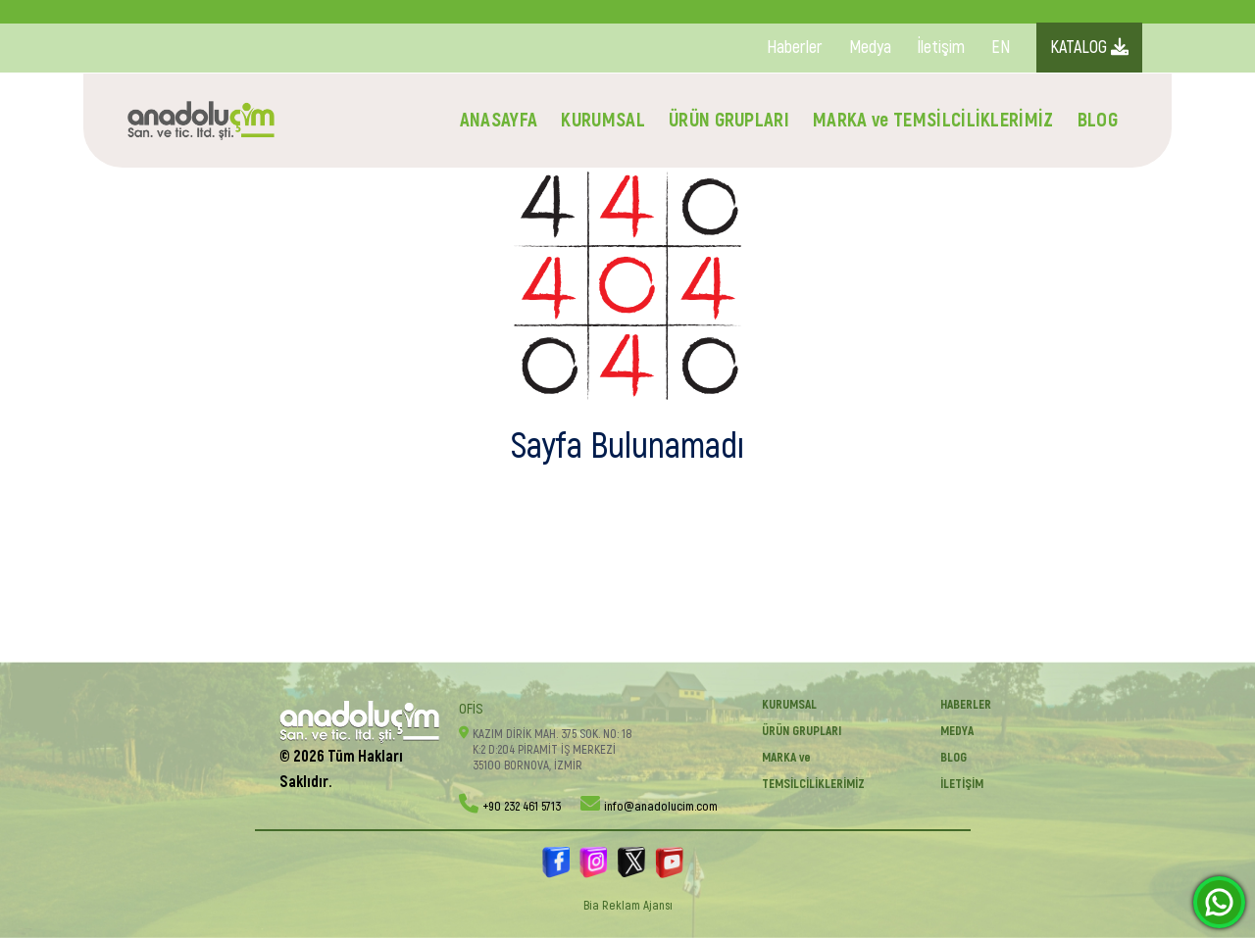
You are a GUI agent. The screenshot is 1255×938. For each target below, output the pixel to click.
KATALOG (1089, 47)
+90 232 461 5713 (521, 807)
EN (1000, 47)
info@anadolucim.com (661, 807)
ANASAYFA (499, 120)
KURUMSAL (603, 120)
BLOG (1098, 120)
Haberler (795, 47)
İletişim (941, 47)
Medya (870, 47)
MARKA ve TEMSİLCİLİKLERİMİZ (933, 120)
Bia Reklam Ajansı (628, 905)
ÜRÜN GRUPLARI (729, 120)
